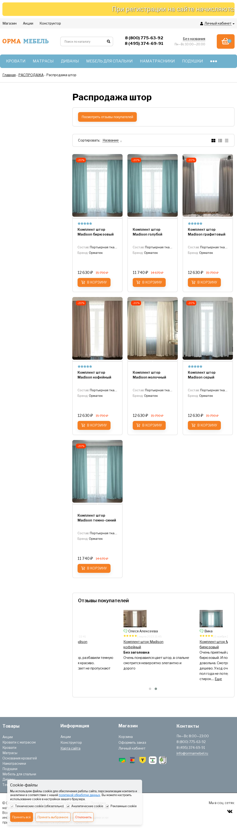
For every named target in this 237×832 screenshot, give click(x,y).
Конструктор (71, 742)
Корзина (125, 737)
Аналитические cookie (84, 806)
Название (111, 140)
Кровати (9, 747)
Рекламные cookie (121, 806)
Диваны (8, 779)
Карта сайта (70, 748)
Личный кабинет (131, 748)
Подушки (9, 769)
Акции (7, 737)
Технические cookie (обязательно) (37, 806)
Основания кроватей (19, 758)
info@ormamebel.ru (192, 753)
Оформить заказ (132, 742)
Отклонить (83, 817)
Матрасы (9, 753)
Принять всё (21, 817)
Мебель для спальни (19, 774)
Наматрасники (14, 763)
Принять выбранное (53, 817)
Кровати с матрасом (19, 742)
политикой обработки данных (79, 795)
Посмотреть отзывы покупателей (107, 117)
